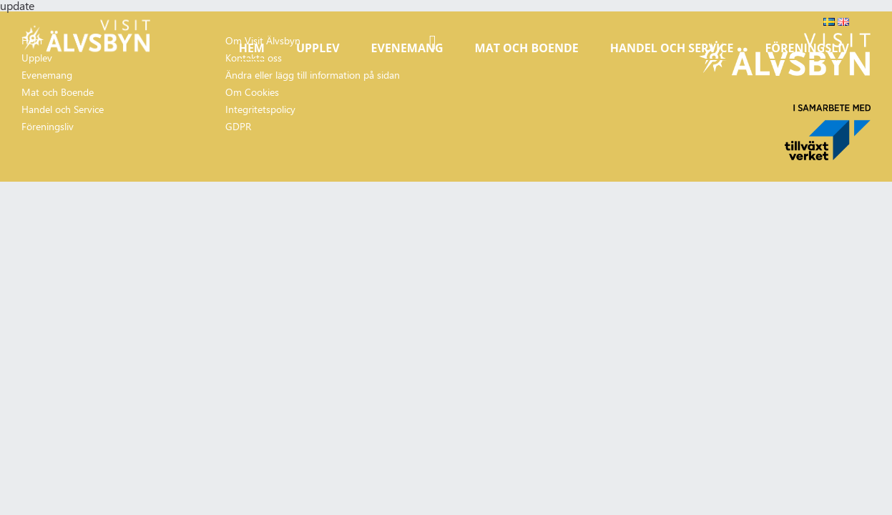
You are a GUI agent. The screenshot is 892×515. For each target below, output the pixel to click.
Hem (252, 48)
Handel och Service (672, 48)
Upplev (318, 48)
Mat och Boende (527, 48)
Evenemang (407, 48)
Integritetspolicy (260, 109)
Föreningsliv (807, 48)
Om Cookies (252, 92)
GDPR (238, 126)
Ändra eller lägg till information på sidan (312, 75)
